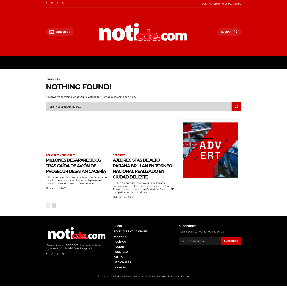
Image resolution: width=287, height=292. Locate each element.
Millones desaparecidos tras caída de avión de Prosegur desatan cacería (73, 171)
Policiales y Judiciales (61, 155)
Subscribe (231, 246)
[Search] (236, 107)
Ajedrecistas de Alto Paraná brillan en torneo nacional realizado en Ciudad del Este (142, 171)
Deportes (119, 155)
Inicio (49, 78)
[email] (200, 247)
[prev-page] (48, 211)
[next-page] (54, 211)
